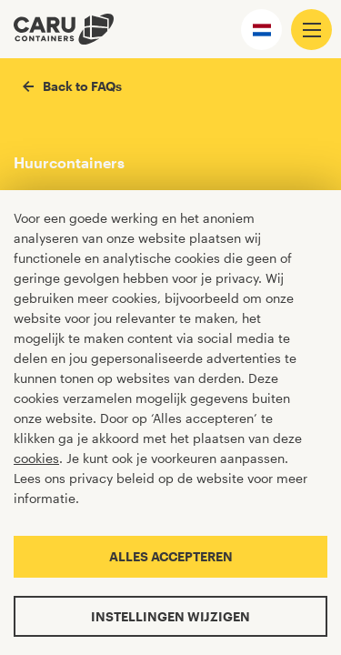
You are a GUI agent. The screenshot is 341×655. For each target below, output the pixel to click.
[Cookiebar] (170, 422)
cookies (36, 458)
